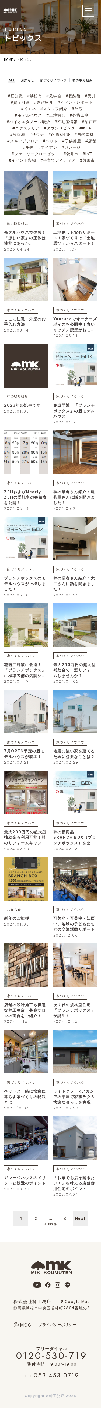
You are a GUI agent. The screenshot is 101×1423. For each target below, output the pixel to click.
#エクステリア (26, 128)
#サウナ (36, 134)
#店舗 (90, 141)
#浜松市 (34, 96)
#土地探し (55, 115)
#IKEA (85, 128)
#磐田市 (87, 160)
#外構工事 (79, 115)
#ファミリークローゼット (35, 153)
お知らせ (14, 910)
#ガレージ (71, 147)
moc (26, 1325)
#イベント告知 (22, 160)
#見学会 (53, 96)
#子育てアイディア (58, 160)
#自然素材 (84, 134)
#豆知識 (15, 96)
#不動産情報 (66, 121)
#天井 (90, 96)
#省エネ (28, 108)
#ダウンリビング (59, 128)
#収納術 (73, 96)
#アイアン (47, 147)
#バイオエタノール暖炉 (28, 121)
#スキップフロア (23, 141)
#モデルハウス (28, 115)
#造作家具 (43, 102)
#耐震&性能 (59, 134)
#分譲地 (17, 134)
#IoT (87, 153)
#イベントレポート (75, 102)
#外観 (77, 108)
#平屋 (28, 147)
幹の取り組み (17, 224)
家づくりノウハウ (70, 224)
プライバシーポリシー (57, 1324)
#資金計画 (20, 102)
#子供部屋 (71, 141)
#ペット (50, 141)
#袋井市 (71, 153)
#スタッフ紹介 (54, 108)
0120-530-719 (51, 1354)
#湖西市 (89, 121)
